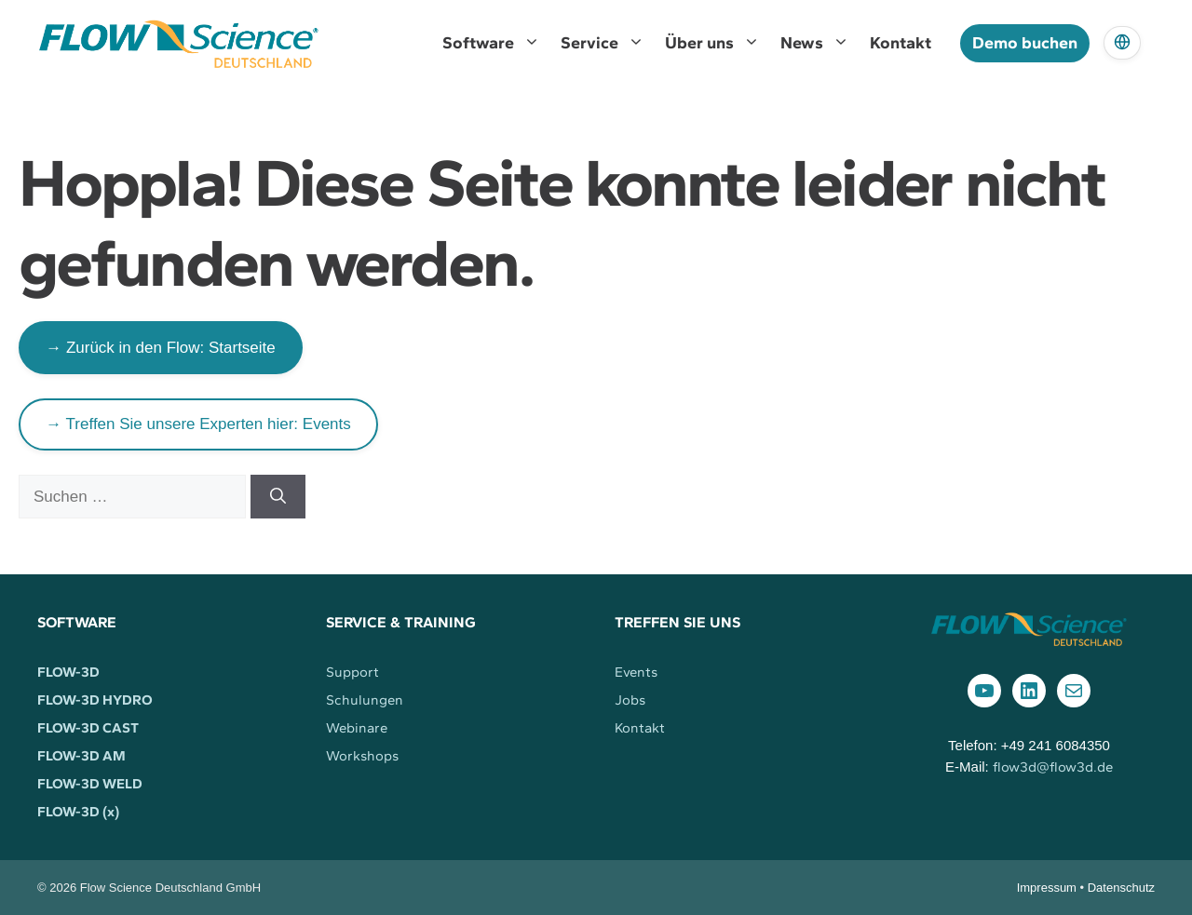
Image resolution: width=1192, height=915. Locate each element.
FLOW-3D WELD (89, 783)
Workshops (362, 755)
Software (496, 43)
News (820, 43)
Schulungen (364, 700)
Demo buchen (1024, 43)
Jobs (630, 700)
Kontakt (900, 43)
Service (608, 43)
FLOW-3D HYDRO (95, 700)
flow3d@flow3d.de (1053, 767)
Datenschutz (1121, 888)
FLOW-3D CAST (88, 728)
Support (352, 672)
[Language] (1122, 43)
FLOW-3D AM (81, 755)
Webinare (356, 728)
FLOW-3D (68, 672)
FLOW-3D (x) (78, 811)
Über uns (717, 43)
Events (636, 672)
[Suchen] (278, 497)
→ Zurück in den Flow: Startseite (161, 348)
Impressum (1047, 888)
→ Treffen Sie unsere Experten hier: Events (198, 424)
